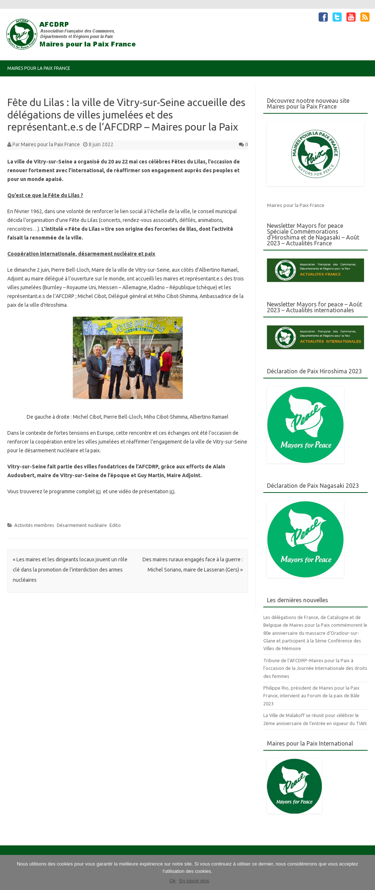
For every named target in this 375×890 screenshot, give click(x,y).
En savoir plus (194, 880)
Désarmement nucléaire (82, 525)
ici (98, 491)
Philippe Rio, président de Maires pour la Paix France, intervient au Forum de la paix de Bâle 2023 (311, 695)
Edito (115, 525)
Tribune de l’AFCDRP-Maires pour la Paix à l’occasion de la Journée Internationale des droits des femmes (315, 668)
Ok (173, 880)
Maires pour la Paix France (38, 68)
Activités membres (34, 525)
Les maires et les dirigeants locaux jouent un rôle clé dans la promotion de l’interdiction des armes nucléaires (70, 570)
